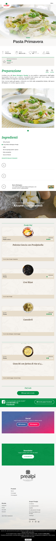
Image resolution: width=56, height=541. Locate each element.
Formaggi (13, 493)
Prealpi (9, 60)
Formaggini (14, 495)
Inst (35, 521)
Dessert (4, 511)
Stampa (46, 72)
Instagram (33, 424)
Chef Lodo (28, 388)
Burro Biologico (10, 334)
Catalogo (31, 515)
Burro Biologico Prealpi (20, 75)
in (38, 521)
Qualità (31, 508)
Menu (52, 3)
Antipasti (4, 505)
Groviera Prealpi (17, 378)
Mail (30, 521)
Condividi (52, 72)
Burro (12, 491)
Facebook (22, 424)
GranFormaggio (17, 334)
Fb (32, 521)
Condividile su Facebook (12, 404)
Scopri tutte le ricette (28, 393)
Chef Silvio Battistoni (7, 516)
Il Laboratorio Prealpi (34, 510)
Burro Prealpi (9, 259)
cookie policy (46, 533)
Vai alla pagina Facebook (44, 402)
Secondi (4, 509)
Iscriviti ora (28, 456)
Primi (3, 507)
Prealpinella (15, 259)
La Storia (31, 503)
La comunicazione (33, 506)
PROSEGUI (28, 539)
